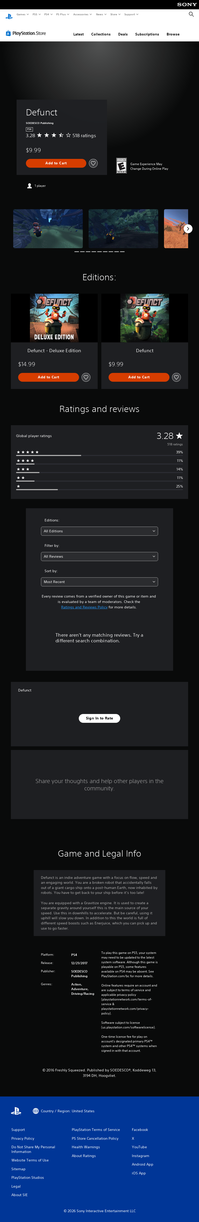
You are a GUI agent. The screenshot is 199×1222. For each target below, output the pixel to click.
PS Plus (61, 14)
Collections (101, 29)
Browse (173, 29)
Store (113, 14)
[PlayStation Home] (9, 14)
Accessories (80, 14)
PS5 (34, 14)
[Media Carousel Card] (48, 223)
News (99, 14)
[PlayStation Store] (27, 28)
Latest (78, 29)
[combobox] (99, 526)
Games (20, 14)
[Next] (188, 223)
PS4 (46, 14)
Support (129, 14)
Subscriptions (147, 29)
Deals (123, 29)
